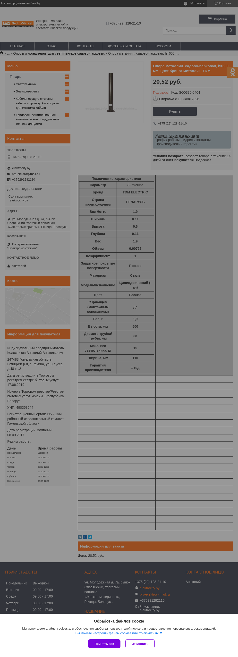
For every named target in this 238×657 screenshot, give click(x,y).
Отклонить (140, 644)
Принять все (104, 644)
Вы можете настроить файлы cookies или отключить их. (117, 633)
